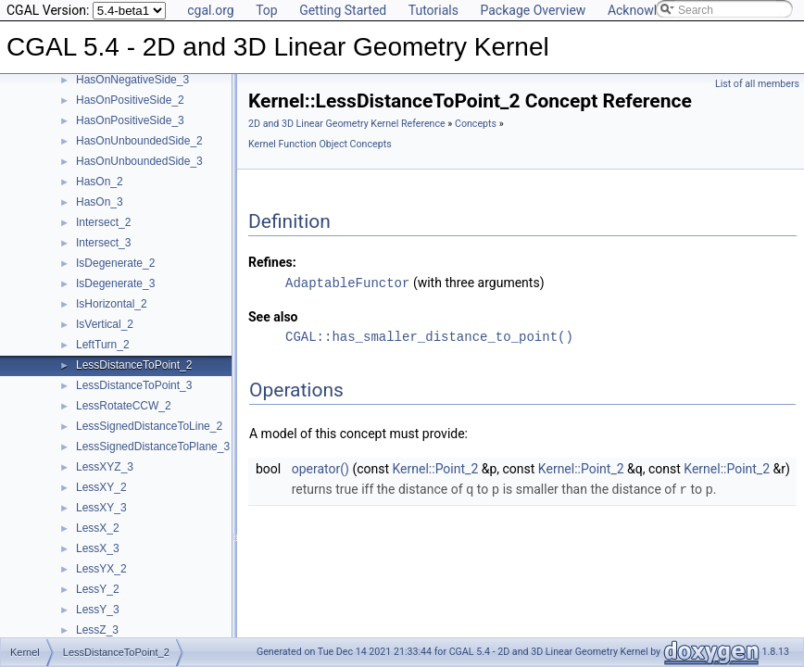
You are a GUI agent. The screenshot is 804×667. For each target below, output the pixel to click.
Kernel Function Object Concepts (320, 144)
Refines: (272, 262)
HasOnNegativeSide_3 (132, 79)
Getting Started (342, 10)
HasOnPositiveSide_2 (130, 100)
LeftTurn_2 (103, 344)
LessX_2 (97, 528)
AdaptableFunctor (347, 282)
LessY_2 (97, 589)
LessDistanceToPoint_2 (134, 365)
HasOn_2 (99, 181)
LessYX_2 (101, 568)
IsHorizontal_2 (111, 303)
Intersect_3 (103, 242)
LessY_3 (97, 609)
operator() (320, 467)
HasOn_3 (99, 201)
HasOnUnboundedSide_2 (139, 140)
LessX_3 (97, 548)
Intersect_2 (103, 222)
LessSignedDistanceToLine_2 (149, 426)
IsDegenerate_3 (115, 283)
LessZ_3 (97, 629)
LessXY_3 (101, 507)
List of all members (757, 84)
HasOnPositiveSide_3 (130, 120)
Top (267, 10)
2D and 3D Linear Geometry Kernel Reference (347, 124)
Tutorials (433, 10)
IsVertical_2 (104, 324)
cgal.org (210, 10)
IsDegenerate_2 (115, 263)
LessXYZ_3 (104, 466)
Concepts (475, 124)
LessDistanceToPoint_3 (134, 385)
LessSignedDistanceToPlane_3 (153, 446)
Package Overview (532, 10)
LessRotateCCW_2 (123, 405)
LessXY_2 (101, 487)
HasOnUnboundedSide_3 (139, 161)
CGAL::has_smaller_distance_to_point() (429, 336)
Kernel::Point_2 (436, 467)
